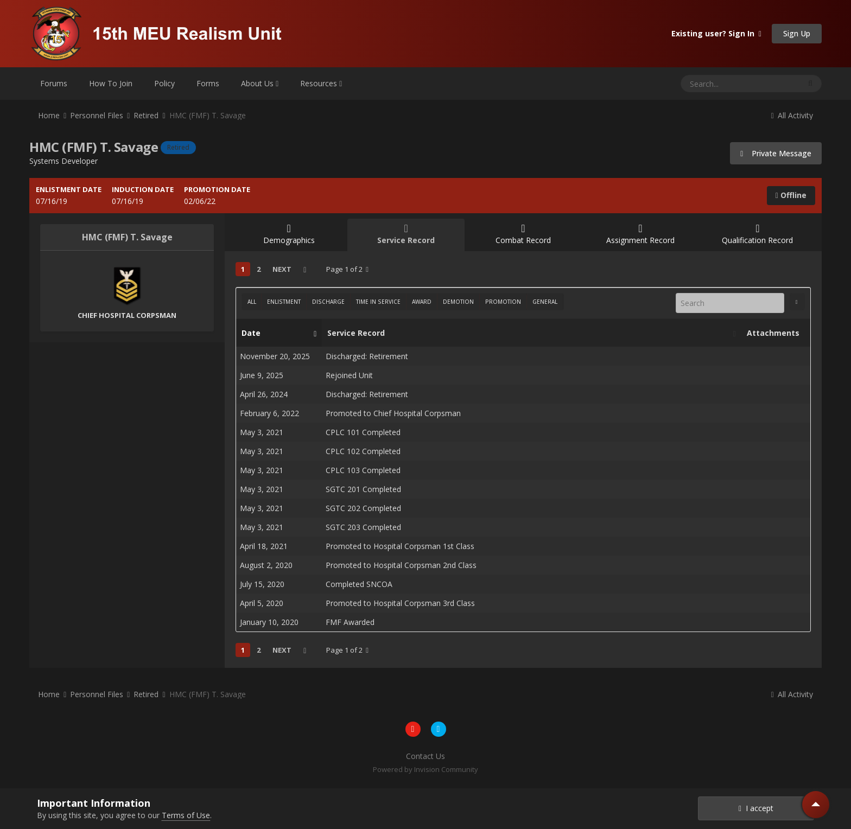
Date (276, 333)
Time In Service (378, 301)
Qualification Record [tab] (757, 234)
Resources (321, 83)
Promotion (503, 301)
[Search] (712, 83)
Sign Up (796, 33)
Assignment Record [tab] (640, 234)
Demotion (458, 301)
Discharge (328, 301)
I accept (756, 808)
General (544, 301)
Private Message (775, 153)
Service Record (528, 333)
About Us (259, 83)
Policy (164, 83)
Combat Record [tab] (523, 234)
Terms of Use (186, 815)
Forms (207, 83)
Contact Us (425, 756)
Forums (53, 83)
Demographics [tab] (288, 234)
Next (281, 269)
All (251, 301)
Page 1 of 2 (347, 269)
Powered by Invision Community (425, 769)
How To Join (110, 83)
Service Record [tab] (405, 234)
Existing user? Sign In (716, 33)
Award (421, 301)
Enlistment (284, 301)
